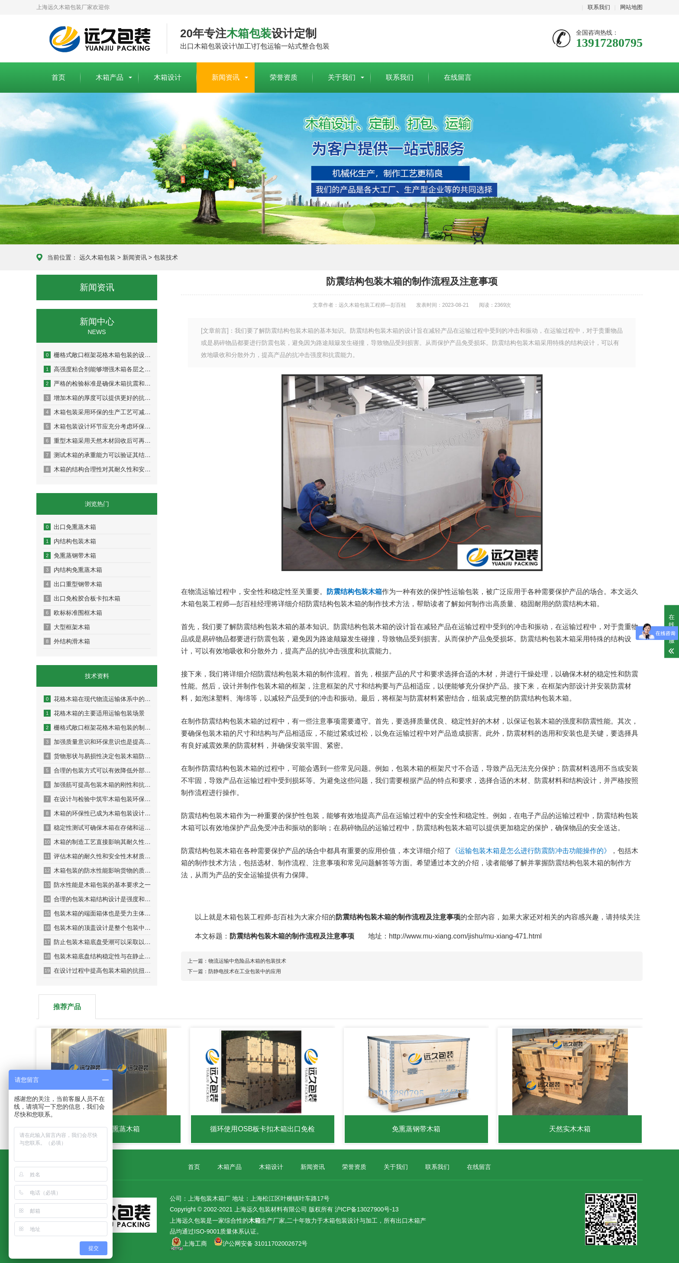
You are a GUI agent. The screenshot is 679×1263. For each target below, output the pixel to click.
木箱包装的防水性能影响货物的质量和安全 (97, 870)
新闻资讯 (225, 77)
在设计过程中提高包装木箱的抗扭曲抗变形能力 (97, 970)
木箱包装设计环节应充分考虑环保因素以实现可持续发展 (97, 426)
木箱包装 (335, 1220)
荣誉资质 (283, 77)
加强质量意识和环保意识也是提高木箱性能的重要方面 (97, 741)
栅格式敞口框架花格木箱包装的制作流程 (97, 727)
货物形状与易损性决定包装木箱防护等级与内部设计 (97, 756)
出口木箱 (408, 1220)
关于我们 (342, 77)
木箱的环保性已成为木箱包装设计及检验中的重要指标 (97, 813)
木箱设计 (167, 77)
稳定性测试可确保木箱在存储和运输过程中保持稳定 (97, 827)
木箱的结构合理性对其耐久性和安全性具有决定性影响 (97, 469)
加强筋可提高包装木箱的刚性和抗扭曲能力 (97, 784)
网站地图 (631, 7)
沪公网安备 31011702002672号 (261, 1243)
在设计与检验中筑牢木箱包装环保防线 (97, 798)
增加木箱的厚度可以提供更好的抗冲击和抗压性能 (97, 397)
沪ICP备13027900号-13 (367, 1209)
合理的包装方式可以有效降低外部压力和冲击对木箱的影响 (97, 770)
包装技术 (166, 257)
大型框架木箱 (67, 626)
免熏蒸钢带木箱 (70, 555)
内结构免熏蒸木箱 (73, 569)
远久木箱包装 (97, 257)
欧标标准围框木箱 (73, 612)
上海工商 (195, 1243)
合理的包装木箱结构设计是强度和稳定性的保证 (97, 899)
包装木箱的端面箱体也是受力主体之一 (97, 913)
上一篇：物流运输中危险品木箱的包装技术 (237, 961)
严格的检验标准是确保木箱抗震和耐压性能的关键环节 (97, 383)
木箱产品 (109, 77)
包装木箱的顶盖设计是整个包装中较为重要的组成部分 (97, 927)
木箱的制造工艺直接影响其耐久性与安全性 (97, 841)
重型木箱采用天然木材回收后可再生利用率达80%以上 (97, 440)
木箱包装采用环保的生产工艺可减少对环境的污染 (97, 412)
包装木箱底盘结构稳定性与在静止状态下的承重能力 (97, 956)
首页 (58, 77)
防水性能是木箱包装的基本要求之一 (97, 884)
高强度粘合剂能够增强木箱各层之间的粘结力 (97, 369)
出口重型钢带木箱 (73, 584)
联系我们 (599, 7)
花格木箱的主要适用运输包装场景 (94, 713)
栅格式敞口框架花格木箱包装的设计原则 (97, 354)
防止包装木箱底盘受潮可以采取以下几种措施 (97, 941)
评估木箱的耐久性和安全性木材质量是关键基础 (97, 856)
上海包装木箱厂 (95, 39)
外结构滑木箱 (67, 641)
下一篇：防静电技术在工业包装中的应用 (234, 971)
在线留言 (458, 77)
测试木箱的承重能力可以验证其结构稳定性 (97, 454)
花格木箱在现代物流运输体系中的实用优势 (97, 698)
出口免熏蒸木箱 (70, 526)
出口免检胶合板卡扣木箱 (82, 598)
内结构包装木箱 (70, 541)
